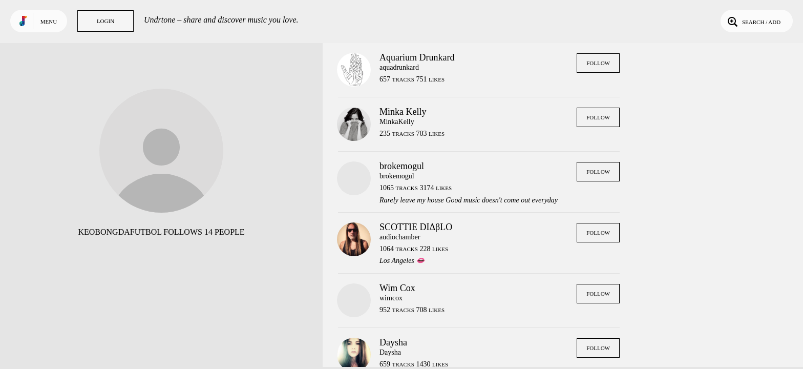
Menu (48, 21)
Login (105, 21)
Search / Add (753, 21)
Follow (598, 63)
